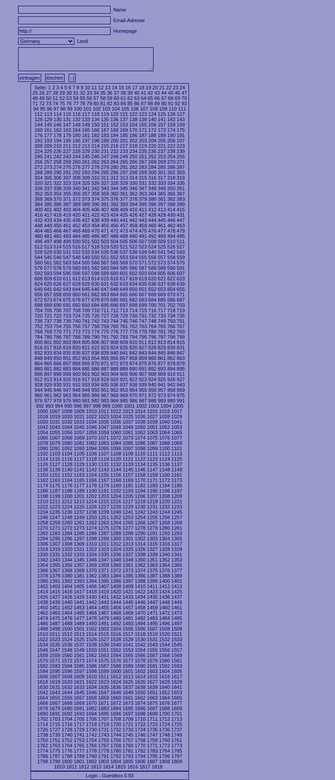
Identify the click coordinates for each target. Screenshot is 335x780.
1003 (153, 406)
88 (150, 103)
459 (143, 225)
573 (162, 262)
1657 (79, 697)
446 (171, 220)
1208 (164, 496)
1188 (67, 490)
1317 (176, 544)
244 (77, 156)
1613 (128, 676)
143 (181, 119)
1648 (115, 692)
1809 (176, 761)
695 (105, 305)
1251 (103, 517)
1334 (91, 554)
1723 (152, 724)
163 (67, 130)
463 (181, 225)
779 (143, 331)
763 (143, 326)
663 (105, 294)
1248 (67, 517)
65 (150, 98)
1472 (164, 613)
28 (55, 93)
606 (171, 273)
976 (38, 400)
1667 (55, 703)
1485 (176, 618)
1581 (176, 660)
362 (133, 193)
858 (133, 358)
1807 (152, 761)
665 (124, 294)
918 (96, 379)
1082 (91, 443)
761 (124, 326)
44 (163, 93)
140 (152, 119)
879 (181, 363)
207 (181, 140)
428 (152, 215)
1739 (55, 735)
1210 (42, 501)
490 (133, 236)
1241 (128, 512)
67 (163, 98)
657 (48, 294)
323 (67, 183)
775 (105, 331)
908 (152, 374)
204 (152, 140)
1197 (176, 490)
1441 (79, 602)
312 (114, 177)
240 (38, 156)
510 (171, 241)
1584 (67, 666)
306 (58, 177)
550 (96, 257)
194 (58, 140)
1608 (67, 676)
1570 (42, 660)
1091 (55, 448)
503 (105, 241)
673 (48, 299)
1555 (152, 650)
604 (152, 273)
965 (86, 395)
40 (136, 93)
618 (133, 278)
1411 (152, 586)
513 (48, 246)
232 (114, 151)
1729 (79, 729)
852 (77, 358)
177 (48, 135)
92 (177, 103)
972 (152, 395)
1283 (55, 533)
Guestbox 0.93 (118, 775)
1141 (79, 469)
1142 (91, 469)
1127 (55, 464)
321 (48, 183)
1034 (91, 421)
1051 (152, 427)
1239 (103, 512)
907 (143, 374)
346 (133, 188)
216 (114, 146)
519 (105, 246)
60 (116, 98)
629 (86, 284)
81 (102, 103)
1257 (176, 517)
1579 (152, 660)
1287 (103, 533)
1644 (67, 692)
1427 (55, 597)
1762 (42, 745)
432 (38, 220)
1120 (115, 459)
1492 (115, 623)
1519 (152, 634)
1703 (55, 719)
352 (38, 193)
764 (152, 326)
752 (38, 326)
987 (143, 400)
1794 (140, 756)
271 (181, 161)
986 (133, 400)
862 (171, 358)
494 (171, 236)
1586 (91, 666)
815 (181, 342)
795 (143, 337)
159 (181, 124)
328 (114, 183)
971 (143, 395)
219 (143, 146)
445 (162, 220)
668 (152, 294)
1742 (91, 735)
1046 (91, 427)
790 (96, 337)
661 (86, 294)
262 (96, 161)
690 (58, 305)
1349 (128, 559)
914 (58, 379)
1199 (55, 496)
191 (181, 135)
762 (133, 326)
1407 (103, 586)
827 (143, 347)
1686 (140, 708)
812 (152, 342)
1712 (164, 719)
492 (152, 236)
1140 (67, 469)
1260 (67, 522)
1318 (42, 549)
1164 (67, 480)
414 (171, 209)
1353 (176, 559)
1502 (91, 628)
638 (171, 284)
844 (152, 353)
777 (124, 331)
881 (48, 368)
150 (96, 124)
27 (48, 93)
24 (182, 87)
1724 (164, 724)
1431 (103, 597)
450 (58, 225)
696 (114, 305)
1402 (42, 586)
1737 (176, 729)
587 (143, 268)
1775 (55, 750)
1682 (91, 708)
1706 (91, 719)
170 (133, 130)
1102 (42, 453)
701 (162, 305)
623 (181, 278)
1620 (67, 681)
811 (143, 342)
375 (105, 199)
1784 (164, 750)
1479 (103, 618)
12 (101, 87)
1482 (140, 618)
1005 (178, 406)
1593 (176, 666)
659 (67, 294)
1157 (128, 475)
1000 (117, 406)
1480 (115, 618)
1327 (152, 549)
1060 (115, 432)
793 (124, 337)
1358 (91, 565)
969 (124, 395)
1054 (42, 432)
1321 (79, 549)
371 (67, 199)
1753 (79, 740)
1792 (115, 756)
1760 (164, 740)
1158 (140, 475)
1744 (115, 735)
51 (55, 98)
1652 (164, 692)
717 (162, 310)
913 (48, 379)
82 (109, 103)
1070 (91, 437)
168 (114, 130)
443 (143, 220)
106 (135, 108)
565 (86, 262)
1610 (91, 676)
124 (152, 114)
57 (96, 98)
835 (67, 353)
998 (97, 406)
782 (171, 331)
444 (152, 220)
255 (181, 156)
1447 (152, 602)
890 (133, 368)
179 (67, 135)
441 (124, 220)
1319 (55, 549)
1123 (152, 459)
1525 (79, 639)
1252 (115, 517)
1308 (67, 544)
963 (67, 395)
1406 (91, 586)
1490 (91, 623)
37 (116, 93)
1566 (140, 655)
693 (86, 305)
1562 (91, 655)
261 (86, 161)
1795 (152, 756)
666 (133, 294)
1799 (55, 761)
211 (67, 146)
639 (181, 284)
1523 (55, 639)
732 (152, 315)
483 (67, 236)
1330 (42, 554)
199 (105, 140)
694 (96, 305)
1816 (132, 766)
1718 (91, 724)
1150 (42, 475)
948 (77, 390)
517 (86, 246)
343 (105, 188)
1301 (128, 538)
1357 (79, 565)
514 (58, 246)
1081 (79, 443)
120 (114, 114)
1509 (176, 628)
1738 (42, 735)
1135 (152, 464)
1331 (55, 554)
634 (133, 284)
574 (171, 262)
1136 (164, 464)
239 (181, 151)
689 (48, 305)
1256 (164, 517)
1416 (67, 591)
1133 (128, 464)
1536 (67, 644)
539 (143, 252)
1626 (140, 681)
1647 (103, 692)
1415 (55, 591)
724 (77, 315)
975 (181, 395)
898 (58, 374)
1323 (103, 549)
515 (67, 246)
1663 (152, 697)
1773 (176, 745)
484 (77, 236)
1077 (176, 437)
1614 (140, 676)
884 (77, 368)
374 (96, 199)
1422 (140, 591)
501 (86, 241)
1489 (79, 623)
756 (77, 326)
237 (162, 151)
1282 (42, 533)
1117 (79, 459)
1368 (67, 570)
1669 (79, 703)
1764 (67, 745)
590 (171, 268)
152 (114, 124)
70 (184, 98)
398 (171, 204)
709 (86, 310)
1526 (91, 639)
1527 (103, 639)
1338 (140, 554)
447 (181, 220)
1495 (152, 623)
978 (58, 400)
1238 (91, 512)
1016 (164, 411)
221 (162, 146)
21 (162, 87)
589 (162, 268)
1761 (176, 740)
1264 (115, 522)
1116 (67, 459)
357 (86, 193)
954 (133, 390)
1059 (103, 432)
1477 (79, 618)
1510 (42, 634)
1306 (42, 544)
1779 (103, 750)
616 (114, 278)
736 (38, 321)
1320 (67, 549)
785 (48, 337)
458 (133, 225)
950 (96, 390)
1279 (152, 528)
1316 (164, 544)
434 (58, 220)
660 (77, 294)
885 (86, 368)
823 (105, 347)
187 (143, 135)
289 (48, 172)
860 (152, 358)
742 (96, 321)
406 (96, 209)
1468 (115, 613)
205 (162, 140)
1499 (55, 628)
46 (177, 93)
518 (96, 246)
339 (67, 188)
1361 (128, 565)
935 (105, 384)
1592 (164, 666)
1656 (67, 697)
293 (86, 172)
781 (162, 331)
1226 (91, 506)
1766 (91, 745)
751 (181, 321)
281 (124, 167)
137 (124, 119)
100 (78, 108)
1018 (42, 416)
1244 (164, 512)
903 (105, 374)
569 (124, 262)
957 (162, 390)
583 (105, 268)
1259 (55, 522)
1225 (79, 506)
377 (124, 199)
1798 (42, 761)
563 (67, 262)
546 (58, 257)
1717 (79, 724)
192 (38, 140)
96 (49, 108)
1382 (91, 575)
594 (58, 273)
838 (96, 353)
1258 (42, 522)
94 (36, 108)
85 (130, 103)
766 (171, 326)
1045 (79, 427)
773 (86, 331)
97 (56, 108)
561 (48, 262)
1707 (103, 719)
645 (86, 289)
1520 (164, 634)
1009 (79, 411)
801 (48, 342)
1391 (55, 581)
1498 (42, 628)
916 (77, 379)
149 (86, 124)
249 (124, 156)
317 (162, 177)
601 (124, 273)
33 (89, 93)
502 (96, 241)
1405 (79, 586)
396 (152, 204)
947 (67, 390)
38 (123, 93)
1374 (140, 570)
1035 (103, 421)
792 (114, 337)
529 (48, 252)
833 (48, 353)
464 (38, 230)
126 (171, 114)
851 (67, 358)
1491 (103, 623)
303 (181, 172)
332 (152, 183)
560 (38, 262)
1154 (91, 475)
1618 (42, 681)
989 (162, 400)
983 (105, 400)
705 (48, 310)
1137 (176, 464)
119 (105, 114)
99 (69, 108)
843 (143, 353)
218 (133, 146)
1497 (176, 623)
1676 (164, 703)
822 (96, 347)
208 (38, 146)
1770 (140, 745)
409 (124, 209)
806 (96, 342)
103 (106, 108)
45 (170, 93)
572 (152, 262)
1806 (140, 761)
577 (48, 268)
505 (124, 241)
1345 (79, 559)
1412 (164, 586)
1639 (152, 687)
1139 (55, 469)
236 (152, 151)
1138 (42, 469)
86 (136, 103)
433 (48, 220)
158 (171, 124)
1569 (176, 655)
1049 (128, 427)
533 (86, 252)
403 (67, 209)
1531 (152, 639)
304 (38, 177)
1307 (55, 544)
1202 (91, 496)
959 (181, 390)
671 (181, 294)
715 (143, 310)
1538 (91, 644)
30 (69, 93)
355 (67, 193)
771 (67, 331)
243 (67, 156)
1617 (176, 676)
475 (143, 230)
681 (124, 299)
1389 (176, 575)
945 (48, 390)
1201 (79, 496)
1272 (67, 528)
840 (114, 353)
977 (48, 400)
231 (105, 151)
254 (171, 156)
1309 (79, 544)
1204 (115, 496)
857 (124, 358)
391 (105, 204)
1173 (176, 480)
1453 (79, 607)
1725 (176, 724)
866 (58, 363)
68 (170, 98)
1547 (55, 650)
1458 (140, 607)
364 (152, 193)
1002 (141, 406)
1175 (55, 485)
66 (157, 98)
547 (67, 257)
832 (38, 353)
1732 (115, 729)
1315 (152, 544)
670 (171, 294)
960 (38, 395)
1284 (67, 533)
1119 (103, 459)
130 (58, 119)
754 (58, 326)
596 (77, 273)
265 (124, 161)
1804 (115, 761)
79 (89, 103)
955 (143, 390)
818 (58, 347)
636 (152, 284)
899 (67, 374)
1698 (140, 713)
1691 (55, 713)
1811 (71, 766)
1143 (103, 469)
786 (58, 337)
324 (77, 183)
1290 (140, 533)
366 (171, 193)
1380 (67, 575)
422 (96, 215)
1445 (128, 602)
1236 (67, 512)
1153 (79, 475)
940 (152, 384)
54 (75, 98)
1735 (152, 729)
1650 (140, 692)
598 (96, 273)
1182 (140, 485)
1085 (128, 443)
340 (77, 188)
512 (38, 246)
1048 (115, 427)
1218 (140, 501)
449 (48, 225)
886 (96, 368)
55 (82, 98)
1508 (164, 628)
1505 (128, 628)
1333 (79, 554)
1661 (128, 697)
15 (121, 87)
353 (48, 193)
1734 (140, 729)
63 (136, 98)
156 (152, 124)
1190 (91, 490)
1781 (128, 750)
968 (114, 395)
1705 (79, 719)
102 (97, 108)
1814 (108, 766)
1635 (103, 687)
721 (48, 315)
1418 (91, 591)
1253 (128, 517)
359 (105, 193)
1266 (140, 522)
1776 (67, 750)
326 (96, 183)
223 (181, 146)
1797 (176, 756)
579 (67, 268)
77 (75, 103)
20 (155, 87)
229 (86, 151)
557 (162, 257)
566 (96, 262)
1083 (103, 443)
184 (114, 135)
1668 (67, 703)
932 (77, 384)
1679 (55, 708)
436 (77, 220)
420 (77, 215)
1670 (91, 703)
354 (58, 193)
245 (86, 156)
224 (38, 151)
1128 (67, 464)
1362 (140, 565)
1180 (115, 485)
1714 (42, 724)
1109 (128, 453)
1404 (67, 586)
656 (38, 294)
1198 (42, 496)
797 (162, 337)
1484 (164, 618)
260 (77, 161)
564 (77, 262)
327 (105, 183)
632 (114, 284)
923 (143, 379)
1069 (79, 437)
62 (130, 98)
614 (96, 278)
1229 (128, 506)
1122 (140, 459)
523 (143, 246)
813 (162, 342)
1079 (55, 443)
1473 (176, 613)
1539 (103, 644)
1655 (55, 697)
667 (143, 294)
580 (77, 268)
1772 (164, 745)
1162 (42, 480)
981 (86, 400)
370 (58, 199)
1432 (115, 597)
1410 (140, 586)
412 (152, 209)
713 (124, 310)
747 (143, 321)
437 (86, 220)
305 (48, 177)
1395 (103, 581)
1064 (164, 432)
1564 (115, 655)
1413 (176, 586)
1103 (55, 453)
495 (181, 236)
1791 (103, 756)
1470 (140, 613)
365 (162, 193)
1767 (103, 745)
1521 (176, 634)
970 (133, 395)
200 (114, 140)
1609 (79, 676)
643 (67, 289)
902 (96, 374)
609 (48, 278)
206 (171, 140)
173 (162, 130)
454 (96, 225)
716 (152, 310)
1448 (164, 602)
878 (171, 363)
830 (171, 347)
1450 (42, 607)
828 (152, 347)
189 (162, 135)
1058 (91, 432)
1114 (42, 459)
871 (105, 363)
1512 (67, 634)
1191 (103, 490)
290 (58, 172)
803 (67, 342)
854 (96, 358)
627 (67, 284)
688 (38, 305)
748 (152, 321)
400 (38, 209)
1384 (115, 575)
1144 (115, 469)
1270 (42, 528)
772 (77, 331)
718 (171, 310)
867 (67, 363)
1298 (91, 538)
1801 (79, 761)
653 (162, 289)
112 (38, 114)
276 (77, 167)
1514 (91, 634)
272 (38, 167)
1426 (42, 597)
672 (38, 299)
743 (105, 321)
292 (77, 172)
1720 (115, 724)
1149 (176, 469)
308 (77, 177)
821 (86, 347)
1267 (152, 522)
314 (133, 177)
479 (181, 230)
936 (114, 384)
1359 (103, 565)
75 (62, 103)
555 (143, 257)
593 (48, 273)
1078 (42, 443)
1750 (42, 740)
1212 (67, 501)
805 (86, 342)
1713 (176, 719)
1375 (152, 570)
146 (58, 124)
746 (133, 321)
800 (38, 342)
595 (67, 273)
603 (143, 273)
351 (181, 188)
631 (105, 284)
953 (124, 390)
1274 (91, 528)
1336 (115, 554)
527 (181, 246)
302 (171, 172)
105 (125, 108)
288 (38, 172)
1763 (55, 745)
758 (96, 326)
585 (124, 268)
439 (105, 220)
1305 (176, 538)
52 (62, 98)
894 (171, 368)
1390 (42, 581)
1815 (120, 766)
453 (86, 225)
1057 (79, 432)
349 (162, 188)
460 (152, 225)
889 (124, 368)
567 (105, 262)
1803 (103, 761)
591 (181, 268)
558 (171, 257)
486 (96, 236)
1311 (103, 544)
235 (143, 151)
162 (58, 130)
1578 (140, 660)
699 (143, 305)
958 (171, 390)
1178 (91, 485)
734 (171, 315)
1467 (103, 613)
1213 (79, 501)
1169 (128, 480)
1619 (55, 681)
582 (96, 268)
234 (133, 151)
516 (77, 246)
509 (162, 241)
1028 (164, 416)
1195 (152, 490)
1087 (152, 443)
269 (162, 161)
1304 (164, 538)
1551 (103, 650)
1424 (164, 591)
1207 (152, 496)
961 (48, 395)
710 (96, 310)
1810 (59, 766)
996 (78, 406)
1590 (140, 666)
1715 (55, 724)
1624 (115, 681)
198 (96, 140)
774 (96, 331)
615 (105, 278)
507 (143, 241)
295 (105, 172)
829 (162, 347)
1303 (152, 538)
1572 (67, 660)
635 (143, 284)
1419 (103, 591)
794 (133, 337)
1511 (55, 634)
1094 (91, 448)
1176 (67, 485)
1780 (115, 750)
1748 (164, 735)
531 (67, 252)
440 (114, 220)
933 (86, 384)
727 (105, 315)
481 (48, 236)
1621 (79, 681)
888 (114, 368)
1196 (164, 490)
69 (177, 98)
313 (124, 177)
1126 (42, 464)
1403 (55, 586)
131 (67, 119)
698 (133, 305)
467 (67, 230)
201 (124, 140)
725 (86, 315)
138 (133, 119)
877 (162, 363)
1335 (103, 554)
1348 (115, 559)
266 (133, 161)
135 (105, 119)
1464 (67, 613)
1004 (166, 406)
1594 (42, 671)
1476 (67, 618)
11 (94, 87)
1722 (140, 724)
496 (38, 241)
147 (67, 124)
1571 (55, 660)
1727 (55, 729)
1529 (128, 639)
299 (143, 172)
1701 (176, 713)
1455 (103, 607)
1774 (42, 750)
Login (92, 775)
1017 (176, 411)
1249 (79, 517)
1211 (55, 501)
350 (171, 188)
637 (162, 284)
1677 (176, 703)
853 (86, 358)
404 (77, 209)
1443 (103, 602)
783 (181, 331)
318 (171, 177)
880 (38, 368)
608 (38, 278)
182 (96, 135)
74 (55, 103)
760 (114, 326)
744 (114, 321)
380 (152, 199)
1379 (55, 575)
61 (123, 98)
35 (102, 93)
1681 (79, 708)
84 (123, 103)
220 (152, 146)
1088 (164, 443)
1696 (115, 713)
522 (133, 246)
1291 (152, 533)
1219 (152, 501)
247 (105, 156)
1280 (164, 528)
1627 (152, 681)
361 (124, 193)
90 (163, 103)
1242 (140, 512)
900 (77, 374)
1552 (115, 650)
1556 (164, 650)
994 (59, 406)
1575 (103, 660)
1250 (91, 517)
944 (38, 390)
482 (58, 236)
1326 (140, 549)
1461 (176, 607)
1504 (115, 628)
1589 (128, 666)
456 (114, 225)
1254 (140, 517)
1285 (79, 533)
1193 (128, 490)
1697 (128, 713)
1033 (79, 421)
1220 (164, 501)
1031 (55, 421)
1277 (128, 528)
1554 (140, 650)
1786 (42, 756)
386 (58, 204)
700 (152, 305)
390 (96, 204)
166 (96, 130)
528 (38, 252)
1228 (115, 506)
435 (67, 220)
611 (67, 278)
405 (86, 209)
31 (75, 93)
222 (171, 146)
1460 (164, 607)
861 (162, 358)
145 (48, 124)
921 (124, 379)
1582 (42, 666)
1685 (128, 708)
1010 (91, 411)
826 (133, 347)
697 (124, 305)
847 (181, 353)
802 (58, 342)
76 (69, 103)
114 (58, 114)
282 (133, 167)
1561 (79, 655)
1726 (42, 729)
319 (181, 177)
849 (48, 358)
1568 (164, 655)
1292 (164, 533)
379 (143, 199)
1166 (91, 480)
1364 (164, 565)
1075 (152, 437)
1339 (152, 554)
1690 (42, 713)
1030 (42, 421)
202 (133, 140)
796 (152, 337)
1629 (176, 681)
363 (143, 193)
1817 (144, 766)
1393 (79, 581)
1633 (79, 687)
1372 (115, 570)
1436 (164, 597)
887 (105, 368)
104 (115, 108)
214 (96, 146)
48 (35, 98)
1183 (152, 485)
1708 (115, 719)
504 (114, 241)
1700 (164, 713)
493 (162, 236)
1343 (55, 559)
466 (58, 230)
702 (171, 305)
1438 (42, 602)
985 (124, 400)
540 (152, 252)
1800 (67, 761)
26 (42, 93)
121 (124, 114)
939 (143, 384)
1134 (140, 464)
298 (133, 172)
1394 (91, 581)
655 (181, 289)
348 (152, 188)
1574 (91, 660)
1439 (55, 602)
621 (162, 278)
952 (114, 390)
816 (38, 347)
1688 (164, 708)
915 (67, 379)
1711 (152, 719)
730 (133, 315)
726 (96, 315)
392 (114, 204)
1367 (55, 570)
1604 (164, 671)
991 (181, 400)
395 (143, 204)
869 (86, 363)
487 (105, 236)
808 (114, 342)
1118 (91, 459)
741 (86, 321)
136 (114, 119)
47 (184, 93)
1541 (128, 644)
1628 (164, 681)
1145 (128, 469)
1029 (176, 416)
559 (181, 257)
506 (133, 241)
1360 (115, 565)
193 (48, 140)
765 (162, 326)
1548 (67, 650)
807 (105, 342)
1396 (115, 581)
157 (162, 124)
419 (67, 215)
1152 (67, 475)
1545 (176, 644)
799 (181, 337)
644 (77, 289)
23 (175, 87)
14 (114, 87)
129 (48, 119)
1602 (140, 671)
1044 (67, 427)
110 (173, 108)
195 (67, 140)
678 (96, 299)
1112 (164, 453)
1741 (79, 735)
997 (87, 406)
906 (133, 374)
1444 (115, 602)
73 (48, 103)
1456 (115, 607)
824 (114, 347)
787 (67, 337)
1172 (164, 480)
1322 (91, 549)
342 (96, 188)
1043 (55, 427)
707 (67, 310)
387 (67, 204)
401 (48, 209)
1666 (42, 703)
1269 (176, 522)
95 (42, 108)
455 (105, 225)
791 (105, 337)
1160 (164, 475)
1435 (152, 597)
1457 (128, 607)
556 (152, 257)
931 (67, 384)
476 (152, 230)
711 (105, 310)
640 (38, 289)
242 (58, 156)
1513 (79, 634)
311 (105, 177)
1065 (176, 432)
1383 (103, 575)
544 (38, 257)
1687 (152, 708)
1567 (152, 655)
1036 (115, 421)
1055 (55, 432)
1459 (152, 607)
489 (124, 236)
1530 (140, 639)
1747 (152, 735)
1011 (103, 411)
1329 (176, 549)
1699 (152, 713)
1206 (140, 496)
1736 (164, 729)
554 (133, 257)
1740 (67, 735)
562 (58, 262)
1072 (115, 437)
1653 (176, 692)
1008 (67, 411)
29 (62, 93)
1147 (152, 469)
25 (35, 93)
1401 (176, 581)
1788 (67, 756)
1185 (176, 485)
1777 (79, 750)
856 (114, 358)
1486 (42, 623)
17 (135, 87)
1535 (55, 644)
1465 (79, 613)
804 (77, 342)
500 (77, 241)
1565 (128, 655)
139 (143, 119)
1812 (83, 766)
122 (133, 114)
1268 (164, 522)
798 (171, 337)
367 (181, 193)
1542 (140, 644)
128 (38, 119)
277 (86, 167)
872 (114, 363)
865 (48, 363)
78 (82, 103)
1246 (42, 517)
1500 (67, 628)
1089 (176, 443)
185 (124, 135)
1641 (176, 687)
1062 (140, 432)
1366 (42, 570)
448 (38, 225)
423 (105, 215)
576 (38, 268)
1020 (67, 416)
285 (162, 167)
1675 (152, 703)
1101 (176, 448)
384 (38, 204)
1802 (91, 761)
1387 (152, 575)
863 (181, 358)
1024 (115, 416)
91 (170, 103)
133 (86, 119)
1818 (157, 766)
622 (171, 278)
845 (162, 353)
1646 (91, 692)
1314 (140, 544)
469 (86, 230)
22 (168, 87)
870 (96, 363)
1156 (115, 475)
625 (48, 284)
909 (162, 374)
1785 (176, 750)
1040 (164, 421)
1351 (152, 559)
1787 (55, 756)
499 (67, 241)
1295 (55, 538)
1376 (164, 570)
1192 (115, 490)
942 (171, 384)
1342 (42, 559)
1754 (91, 740)
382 (171, 199)
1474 (42, 618)
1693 (79, 713)
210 (58, 146)
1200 (67, 496)
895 (181, 368)
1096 (115, 448)
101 (87, 108)
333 (162, 183)
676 (77, 299)
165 (86, 130)
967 (105, 395)
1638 (140, 687)
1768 (115, 745)
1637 (128, 687)
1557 (176, 650)
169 (124, 130)
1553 (128, 650)
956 (152, 390)
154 (133, 124)
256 (38, 161)
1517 (128, 634)
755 (67, 326)
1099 (152, 448)
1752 (67, 740)
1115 (55, 459)
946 (58, 390)
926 (171, 379)
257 (48, 161)
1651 (152, 692)
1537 (79, 644)
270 (171, 161)
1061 (128, 432)
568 (114, 262)
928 (38, 384)
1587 (103, 666)
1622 (91, 681)
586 (133, 268)
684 (152, 299)
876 (152, 363)
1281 (176, 528)
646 (96, 289)
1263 (103, 522)
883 (67, 368)
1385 (128, 575)
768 (38, 331)
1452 (67, 607)
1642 (42, 692)
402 (58, 209)
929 (48, 384)
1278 (140, 528)
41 (143, 93)
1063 (152, 432)
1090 (42, 448)
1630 (42, 687)
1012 (115, 411)
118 (96, 114)
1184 (164, 485)
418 (58, 215)
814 (171, 342)
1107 (103, 453)
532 (77, 252)
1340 (164, 554)
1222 (42, 506)
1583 (55, 666)
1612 (115, 676)
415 (181, 209)
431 (181, 215)
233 (124, 151)
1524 (67, 639)
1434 (140, 597)
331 (143, 183)
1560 (67, 655)
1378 (42, 575)
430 (171, 215)
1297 (79, 538)
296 (114, 172)
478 (171, 230)
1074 (140, 437)
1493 (128, 623)
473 (124, 230)
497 (48, 241)
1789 (79, 756)
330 (133, 183)
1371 (103, 570)
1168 (115, 480)
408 (114, 209)
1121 (128, 459)
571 (143, 262)
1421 (128, 591)
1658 (91, 697)
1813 (96, 766)
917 (86, 379)
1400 (164, 581)
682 (133, 299)
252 (152, 156)
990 (171, 400)
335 (181, 183)
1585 (79, 666)
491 (143, 236)
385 (48, 204)
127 (181, 114)
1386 (140, 575)
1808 (164, 761)
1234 (42, 512)
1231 (152, 506)
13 (107, 87)
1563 (103, 655)
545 (48, 257)
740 (77, 321)
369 (48, 199)
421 (86, 215)
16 (128, 87)
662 (96, 294)
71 (35, 103)
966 (96, 395)
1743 (103, 735)
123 (143, 114)
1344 (67, 559)
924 (152, 379)
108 (154, 108)
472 (114, 230)
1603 (152, 671)
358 (96, 193)
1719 (103, 724)
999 (106, 406)
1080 (67, 443)
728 (114, 315)
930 (58, 384)
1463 (55, 613)
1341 (176, 554)
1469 (128, 613)
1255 (152, 517)
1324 (115, 549)
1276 (115, 528)
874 (133, 363)
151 (105, 124)
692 (77, 305)
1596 (67, 671)
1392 (67, 581)
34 (96, 93)
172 (152, 130)
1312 (115, 544)
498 (58, 241)
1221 (176, 501)
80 (96, 103)
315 (143, 177)
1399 (152, 581)
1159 (152, 475)
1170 (140, 480)
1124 (164, 459)
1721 (128, 724)
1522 (42, 639)
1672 (115, 703)
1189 (79, 490)
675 (67, 299)
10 (87, 87)
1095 (103, 448)
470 (96, 230)
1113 (176, 453)
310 (96, 177)
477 (162, 230)
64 (143, 98)
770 (58, 331)
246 (96, 156)
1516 (115, 634)
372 (77, 199)
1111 (152, 453)
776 (114, 331)
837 (86, 353)
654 (171, 289)
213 (86, 146)
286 (171, 167)
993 (49, 406)
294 (96, 172)
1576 (115, 660)
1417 (79, 591)
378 (133, 199)
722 (58, 315)
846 (171, 353)
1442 (91, 602)
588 (152, 268)
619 (143, 278)
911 (181, 374)
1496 (164, 623)
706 (58, 310)
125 (162, 114)
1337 (128, 554)
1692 (67, 713)
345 (124, 188)
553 (124, 257)
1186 (42, 490)
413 (162, 209)
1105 (79, 453)
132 (77, 119)
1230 (140, 506)
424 (114, 215)
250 (133, 156)
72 (42, 103)
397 (162, 204)
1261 (79, 522)
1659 (103, 697)
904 (114, 374)
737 (48, 321)
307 (67, 177)
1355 (55, 565)
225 (48, 151)
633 (124, 284)
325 (86, 183)
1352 (164, 559)
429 (162, 215)
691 (67, 305)
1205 (128, 496)
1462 (42, 613)
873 (124, 363)
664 (114, 294)
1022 (91, 416)
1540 (115, 644)
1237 (79, 512)
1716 (67, 724)
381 (162, 199)
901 (86, 374)
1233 (176, 506)
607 (181, 273)
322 (58, 183)
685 (162, 299)
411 (143, 209)
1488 (67, 623)
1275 (103, 528)
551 (105, 257)
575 (181, 262)
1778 (91, 750)
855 (105, 358)
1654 (42, 697)
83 (116, 103)
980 (77, 400)
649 (124, 289)
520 (114, 246)
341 (86, 188)
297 (124, 172)
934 (96, 384)
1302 (140, 538)
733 (162, 315)
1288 (115, 533)
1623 (103, 681)
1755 (103, 740)
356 (77, 193)
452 (77, 225)
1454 (91, 607)
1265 (128, 522)
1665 (176, 697)
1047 (103, 427)
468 (77, 230)
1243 (152, 512)
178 (58, 135)
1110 (140, 453)
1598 (91, 671)
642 (58, 289)
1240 (115, 512)
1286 (91, 533)
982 (96, 400)
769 (48, 331)
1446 (140, 602)
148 (77, 124)
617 (124, 278)
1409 (128, 586)
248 (114, 156)
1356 (67, 565)
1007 (55, 411)
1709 (128, 719)
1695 (103, 713)
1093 (79, 448)
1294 (42, 538)
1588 (115, 666)
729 (124, 315)
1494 (140, 623)
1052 (164, 427)
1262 (91, 522)
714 (133, 310)
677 (86, 299)
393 (124, 204)
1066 (42, 437)
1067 (55, 437)
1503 (103, 628)
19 (148, 87)
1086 (140, 443)
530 (58, 252)
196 (77, 140)
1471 (152, 613)
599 (105, 273)
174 (171, 130)
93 (184, 103)
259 (67, 161)
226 (58, 151)
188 (152, 135)
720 (38, 315)
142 (171, 119)
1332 (67, 554)
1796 (164, 756)
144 (38, 124)
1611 (103, 676)
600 (114, 273)
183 (105, 135)
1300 (115, 538)
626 (58, 284)
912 (38, 379)
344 (114, 188)
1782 (140, 750)
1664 (164, 697)
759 (105, 326)
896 (38, 374)
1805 (128, 761)
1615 (152, 676)
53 (69, 98)
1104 (67, 453)
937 (124, 384)
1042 (42, 427)
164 (77, 130)
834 (58, 353)
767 (181, 326)
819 (67, 347)
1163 (55, 480)
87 (143, 103)
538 (133, 252)
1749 (176, 735)
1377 (176, 570)
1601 (128, 671)
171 (143, 130)
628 (77, 284)
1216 (115, 501)
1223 (55, 506)
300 (152, 172)
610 (58, 278)
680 (114, 299)
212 (77, 146)
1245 (176, 512)
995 (68, 406)
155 (143, 124)
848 (38, 358)
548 (77, 257)
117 (86, 114)
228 (77, 151)
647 (105, 289)
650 (133, 289)
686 (171, 299)
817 (48, 347)
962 (58, 395)
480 (38, 236)
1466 (91, 613)
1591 (152, 666)
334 (171, 183)
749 (162, 321)
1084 (115, 443)
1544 (164, 644)
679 (105, 299)
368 (38, 199)
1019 (55, 416)
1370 (91, 570)
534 (96, 252)
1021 (79, 416)
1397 (128, 581)
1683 (103, 708)
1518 (140, 634)
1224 (67, 506)
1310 (91, 544)
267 (143, 161)
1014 (140, 411)
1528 (115, 639)
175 (181, 130)
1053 (176, 427)
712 (114, 310)
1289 (128, 533)
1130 (91, 464)
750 (171, 321)
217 (124, 146)
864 (38, 363)
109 (163, 108)
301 (162, 172)
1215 (103, 501)
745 (124, 321)
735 (181, 315)
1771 (152, 745)
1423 (152, 591)
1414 (42, 591)
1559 (55, 655)
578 (58, 268)
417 (48, 215)
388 (77, 204)
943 (181, 384)
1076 (164, 437)
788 (77, 337)
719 (181, 310)
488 (114, 236)
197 (86, 140)
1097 (128, 448)
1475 (55, 618)
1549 (79, 650)
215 (105, 146)
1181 (128, 485)
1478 (91, 618)
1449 (176, 602)
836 (77, 353)
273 (48, 167)
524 (152, 246)
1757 (128, 740)
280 (114, 167)
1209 (176, 496)
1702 (42, 719)
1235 (55, 512)
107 (144, 108)
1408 (115, 586)
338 (58, 188)
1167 (103, 480)
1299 (103, 538)
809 (124, 342)
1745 (128, 735)
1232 (164, 506)
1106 (91, 453)
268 (152, 161)
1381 (79, 575)
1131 (103, 464)
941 (162, 384)
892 (152, 368)
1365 (176, 565)
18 (141, 87)
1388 (164, 575)
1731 (103, 729)
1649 (128, 692)
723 (67, 315)
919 (105, 379)
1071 (103, 437)
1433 (128, 597)
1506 (140, 628)
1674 (140, 703)
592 (38, 273)
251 (143, 156)
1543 (152, 644)
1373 (128, 570)
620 (152, 278)
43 (157, 93)
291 (67, 172)
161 (48, 130)
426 (133, 215)
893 (162, 368)
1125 (176, 459)
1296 (67, 538)
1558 (42, 655)
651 (143, 289)
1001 (129, 406)
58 (102, 98)
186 (133, 135)
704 (38, 310)
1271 (55, 528)
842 (133, 353)
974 (171, 395)
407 (105, 209)
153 (124, 124)
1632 (67, 687)
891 (143, 368)
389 (86, 204)
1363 (152, 565)
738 (58, 321)
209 (48, 146)
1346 (91, 559)
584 (114, 268)
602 (133, 273)
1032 (67, 421)
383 (181, 199)
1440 (67, 602)
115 (67, 114)
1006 (42, 411)
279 (105, 167)
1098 (140, 448)
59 (109, 98)
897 (48, 374)
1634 (91, 687)
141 (162, 119)
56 (89, 98)
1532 (164, 639)
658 (58, 294)
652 (152, 289)
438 (96, 220)
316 (152, 177)
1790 (91, 756)
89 (157, 103)
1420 (115, 591)
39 (130, 93)
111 (182, 108)
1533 (176, 639)
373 (86, 199)
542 (171, 252)
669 (162, 294)
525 (162, 246)
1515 (103, 634)
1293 (176, 533)
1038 (140, 421)
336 (38, 188)
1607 (55, 676)
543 (181, 252)
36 (109, 93)
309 (86, 177)
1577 (128, 660)
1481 (128, 618)
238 (171, 151)
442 (133, 220)
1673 (128, 703)
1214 (91, 501)
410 (133, 209)
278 (96, 167)
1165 (79, 480)
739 (67, 321)
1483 (152, 618)
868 (77, 363)
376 (114, 199)
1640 (164, 687)
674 (58, 299)
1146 (140, 469)
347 (143, 188)
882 (58, 368)
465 (48, 230)
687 (181, 299)
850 (58, 358)
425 (124, 215)
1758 (140, 740)
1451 (55, 607)
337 (48, 188)
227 (67, 151)
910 (171, 374)
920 (114, 379)
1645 (79, 692)
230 (96, 151)
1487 (55, 623)
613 (86, 278)
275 (67, 167)
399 (181, 204)
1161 (176, 475)
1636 (115, 687)
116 (77, 114)
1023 (103, 416)
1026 (140, 416)
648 (114, 289)
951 (105, 390)
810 (133, 342)
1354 (42, 565)
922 (133, 379)
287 (181, 167)
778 (133, 331)
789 (86, 337)
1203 (103, 496)
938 (133, 384)
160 (38, 130)
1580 (164, 660)
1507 (152, 628)
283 (143, 167)
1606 (42, 676)
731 (143, 315)
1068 (67, 437)
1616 (164, 676)
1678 (42, 708)
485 (86, 236)
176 (38, 135)
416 (38, 215)
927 (181, 379)
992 (40, 406)
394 (133, 204)
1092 (67, 448)
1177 (79, 485)
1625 (128, 681)
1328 (164, 549)
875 (143, 363)
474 (133, 230)
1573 (79, 660)
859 (143, 358)
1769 (128, 745)
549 (86, 257)
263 (105, 161)
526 (171, 246)
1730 (91, 729)
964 (77, 395)
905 (124, 374)
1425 (176, 591)
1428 (67, 597)
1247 (55, 517)
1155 (103, 475)
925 (162, 379)
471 (105, 230)
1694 (91, 713)
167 (105, 130)
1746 (140, 735)
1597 (79, 671)
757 (86, 326)
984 (114, 400)
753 (48, 326)
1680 (67, 708)
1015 (152, 411)
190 (171, 135)
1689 (176, 708)
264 (114, 161)
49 (42, 98)
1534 (42, 644)
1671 (103, 703)
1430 (91, 597)
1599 (103, 671)
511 (181, 241)
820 (77, 347)
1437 (176, 597)
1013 (128, 411)
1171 (152, 480)
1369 (79, 570)
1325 (128, 549)
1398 (140, 581)
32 (82, 93)
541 (162, 252)
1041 (176, 421)
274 (58, 167)
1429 (79, 597)
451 (67, 225)
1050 (140, 427)
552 (114, 257)
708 (77, 310)
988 (152, 400)
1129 (79, 464)
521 (124, 246)
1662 (140, 697)
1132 (115, 464)
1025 (128, 416)
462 (171, 225)
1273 (79, 528)
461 (162, 225)
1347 (103, 559)
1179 (103, 485)
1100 (164, 448)
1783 (152, 750)
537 (124, 252)
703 (181, 305)
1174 (42, 485)
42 (150, 93)
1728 (67, 729)
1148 (164, 469)
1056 (67, 432)
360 (114, 193)
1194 (140, 490)
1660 (115, 697)
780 (152, 331)
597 (86, 273)
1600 (115, 671)
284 (152, 167)
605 (162, 273)
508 (152, 241)
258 (58, 161)
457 (124, 225)
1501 (79, 628)
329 (124, 183)
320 (38, 183)
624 (38, 284)
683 (143, 299)
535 (105, 252)
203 (143, 140)
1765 (79, 745)
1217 (128, 501)
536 (114, 252)
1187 (55, 490)
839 (105, 353)
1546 (42, 650)
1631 (55, 687)
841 (124, 353)
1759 (152, 740)
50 (48, 98)
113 (48, 114)
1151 (55, 475)
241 (48, 156)
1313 (128, 544)
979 (67, 400)
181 (86, 135)
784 (38, 337)
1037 (128, 421)
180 (77, 135)
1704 (67, 719)
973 (162, 395)
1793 (128, 756)
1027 (152, 416)
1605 (176, 671)
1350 (140, 559)
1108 (115, 453)
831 (181, 347)
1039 (152, 421)
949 (86, 390)
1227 (103, 506)
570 (133, 262)
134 (96, 119)
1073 (128, 437)
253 (162, 156)
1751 (55, 740)
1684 (115, 708)
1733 (128, 729)
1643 (55, 692)
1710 (140, 719)
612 (77, 278)
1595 (55, 671)
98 (62, 108)
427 (143, 215)
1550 (91, 650)
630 (96, 284)
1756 (115, 740)
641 (48, 289)
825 (124, 347)
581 (86, 268)
